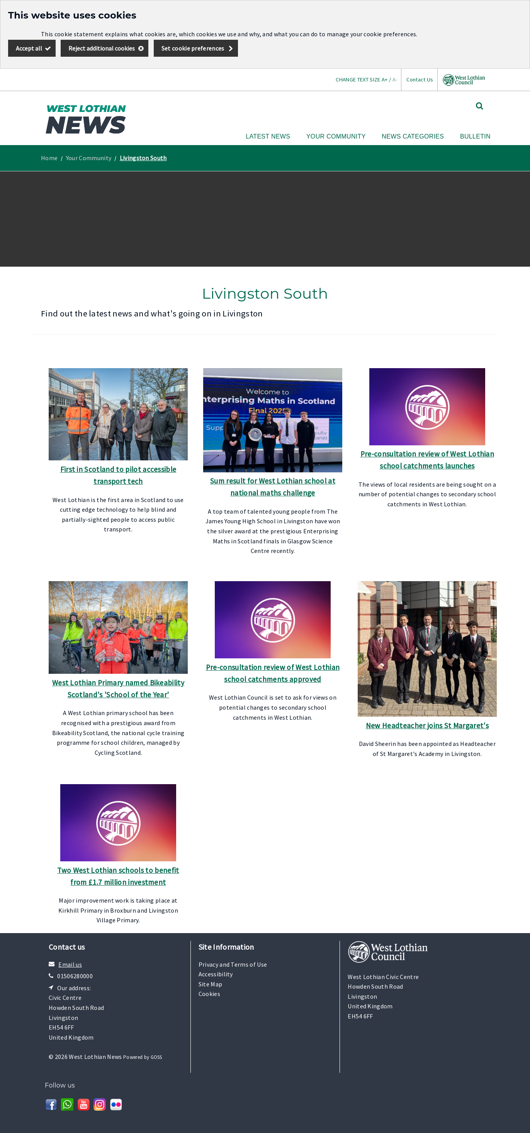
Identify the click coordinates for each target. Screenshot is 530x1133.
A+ (385, 79)
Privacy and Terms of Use (233, 964)
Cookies (209, 994)
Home (49, 158)
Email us (70, 964)
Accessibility (216, 974)
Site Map (211, 984)
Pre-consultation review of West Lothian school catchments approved (273, 673)
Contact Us (419, 79)
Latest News (268, 136)
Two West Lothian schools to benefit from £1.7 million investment (118, 876)
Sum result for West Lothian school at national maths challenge (272, 486)
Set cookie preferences (192, 48)
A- (395, 79)
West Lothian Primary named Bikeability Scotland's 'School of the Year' (118, 688)
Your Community (336, 136)
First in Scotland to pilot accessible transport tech (118, 475)
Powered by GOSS (142, 1057)
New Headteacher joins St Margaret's (427, 725)
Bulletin (475, 136)
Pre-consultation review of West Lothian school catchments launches (427, 459)
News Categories (413, 136)
